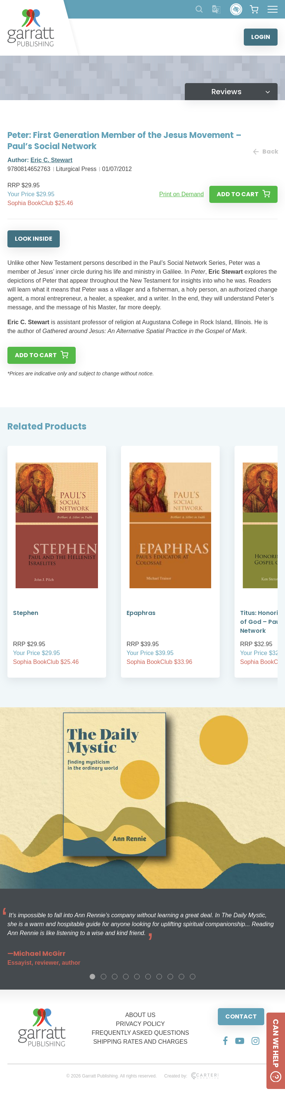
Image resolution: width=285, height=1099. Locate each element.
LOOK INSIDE (33, 238)
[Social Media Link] (225, 1041)
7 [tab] (159, 976)
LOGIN (260, 37)
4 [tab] (126, 976)
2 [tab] (103, 976)
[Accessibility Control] (236, 9)
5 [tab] (137, 976)
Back (265, 151)
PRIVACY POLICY (140, 1024)
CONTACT (241, 1016)
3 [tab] (114, 976)
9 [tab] (181, 976)
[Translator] (216, 9)
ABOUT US (140, 1015)
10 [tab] (192, 976)
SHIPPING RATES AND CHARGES (140, 1042)
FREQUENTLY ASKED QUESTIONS (140, 1033)
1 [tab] (92, 976)
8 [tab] (170, 976)
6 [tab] (148, 976)
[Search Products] (199, 9)
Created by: (191, 1076)
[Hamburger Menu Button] (273, 9)
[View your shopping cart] (254, 9)
